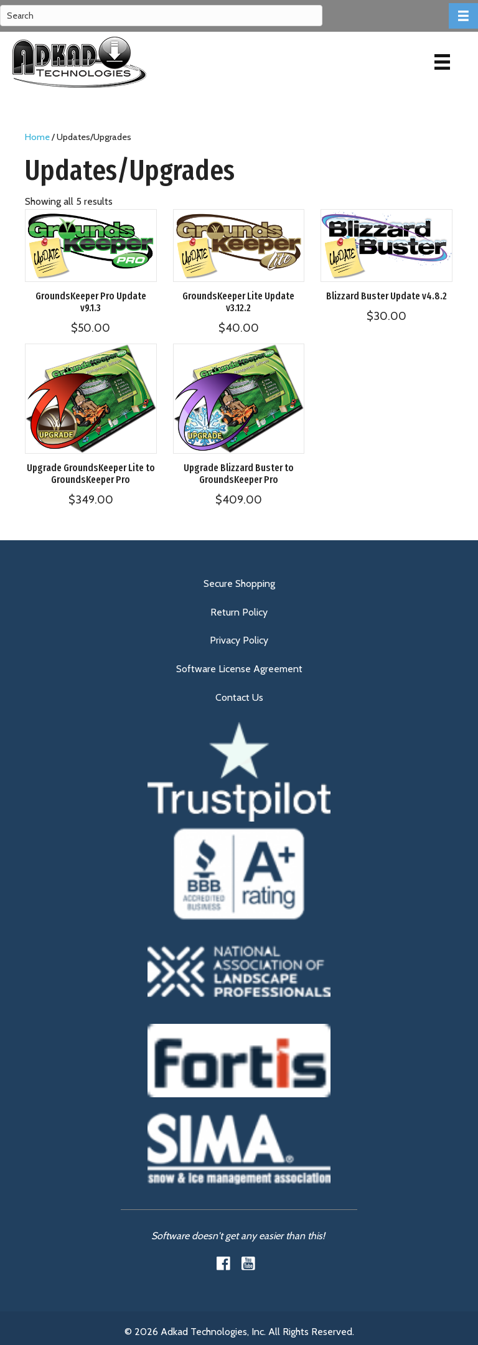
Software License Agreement (239, 669)
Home (37, 137)
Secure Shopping (239, 583)
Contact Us (239, 697)
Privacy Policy (239, 640)
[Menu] (442, 62)
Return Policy (239, 612)
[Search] (161, 15)
